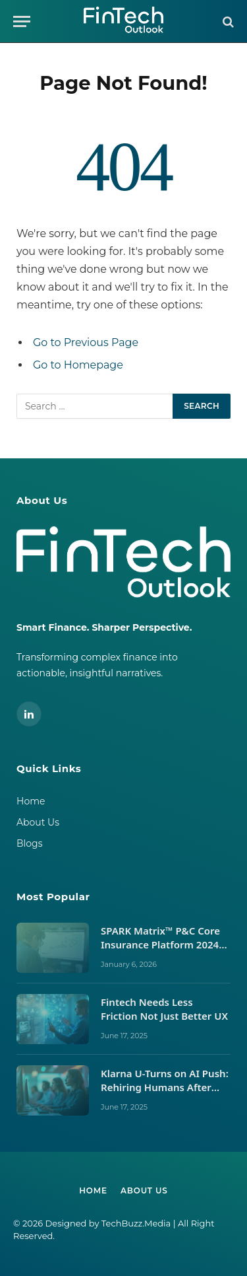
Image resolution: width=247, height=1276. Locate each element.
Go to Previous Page (85, 342)
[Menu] (21, 21)
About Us (37, 822)
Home (30, 801)
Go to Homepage (78, 365)
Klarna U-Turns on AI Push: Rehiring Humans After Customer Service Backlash (165, 1094)
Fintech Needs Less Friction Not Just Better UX (166, 1008)
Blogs (29, 843)
